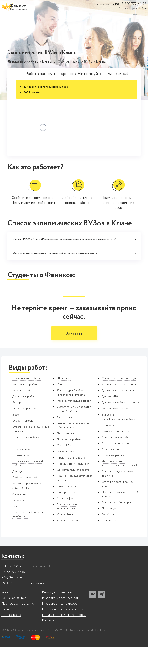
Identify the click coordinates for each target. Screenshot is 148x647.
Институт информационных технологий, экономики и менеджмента (74, 253)
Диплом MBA (110, 397)
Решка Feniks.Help (13, 598)
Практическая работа (71, 458)
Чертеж (17, 443)
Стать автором (128, 8)
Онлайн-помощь (22, 421)
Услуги (6, 592)
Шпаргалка (64, 378)
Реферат (17, 403)
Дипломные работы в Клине (29, 62)
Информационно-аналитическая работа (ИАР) (119, 463)
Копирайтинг (65, 515)
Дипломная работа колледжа (120, 403)
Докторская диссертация (118, 390)
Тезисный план (66, 434)
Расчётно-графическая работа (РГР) (26, 486)
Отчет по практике (24, 409)
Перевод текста (22, 449)
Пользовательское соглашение (63, 609)
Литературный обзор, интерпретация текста (71, 392)
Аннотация (19, 494)
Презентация (20, 455)
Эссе (15, 415)
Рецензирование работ (117, 409)
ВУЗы (5, 609)
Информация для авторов (59, 603)
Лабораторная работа (26, 478)
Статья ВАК (64, 446)
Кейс (60, 384)
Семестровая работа (25, 437)
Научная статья (66, 486)
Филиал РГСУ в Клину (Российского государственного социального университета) (74, 239)
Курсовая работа (23, 390)
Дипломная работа (24, 397)
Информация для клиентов (60, 598)
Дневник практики (68, 521)
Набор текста (66, 492)
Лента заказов (11, 615)
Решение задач (66, 452)
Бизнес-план (109, 425)
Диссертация (65, 417)
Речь (15, 506)
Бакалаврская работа (115, 431)
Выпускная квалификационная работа (118, 417)
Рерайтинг (108, 515)
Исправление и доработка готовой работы (74, 409)
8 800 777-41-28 (134, 4)
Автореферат (110, 449)
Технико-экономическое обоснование (73, 425)
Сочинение (109, 521)
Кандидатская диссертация (119, 384)
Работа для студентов (57, 592)
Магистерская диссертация (119, 378)
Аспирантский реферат (116, 443)
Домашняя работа (113, 455)
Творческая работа (69, 440)
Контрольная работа (25, 384)
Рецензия (18, 500)
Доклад (17, 472)
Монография (65, 498)
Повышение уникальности (74, 464)
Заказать (74, 333)
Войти (143, 8)
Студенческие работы (26, 378)
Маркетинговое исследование (67, 506)
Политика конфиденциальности (64, 615)
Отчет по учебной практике (120, 502)
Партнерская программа (18, 603)
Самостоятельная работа (73, 470)
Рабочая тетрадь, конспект (74, 401)
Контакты (48, 620)
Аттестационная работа (117, 437)
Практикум (109, 509)
